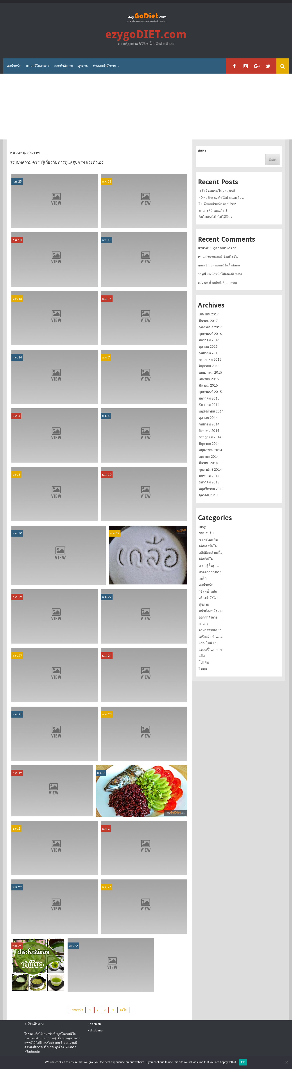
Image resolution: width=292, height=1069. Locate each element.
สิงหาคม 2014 (209, 430)
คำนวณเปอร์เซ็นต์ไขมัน (221, 257)
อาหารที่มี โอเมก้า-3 (213, 210)
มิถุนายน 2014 (209, 443)
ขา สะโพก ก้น (208, 539)
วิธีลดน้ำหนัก (208, 591)
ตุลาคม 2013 (208, 495)
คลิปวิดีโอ (206, 559)
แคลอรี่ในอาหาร (37, 66)
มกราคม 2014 (209, 476)
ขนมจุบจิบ (206, 533)
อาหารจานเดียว (210, 630)
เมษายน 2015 (209, 379)
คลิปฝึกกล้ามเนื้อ (210, 552)
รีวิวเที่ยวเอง (35, 1024)
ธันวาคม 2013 (209, 482)
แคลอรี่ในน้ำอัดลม (227, 265)
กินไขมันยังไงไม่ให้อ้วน (215, 217)
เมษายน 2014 (209, 456)
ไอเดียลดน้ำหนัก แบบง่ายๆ (217, 204)
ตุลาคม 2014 (208, 418)
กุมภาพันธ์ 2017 (210, 327)
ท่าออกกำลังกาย (104, 66)
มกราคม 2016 (209, 340)
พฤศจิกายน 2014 (211, 411)
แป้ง (202, 656)
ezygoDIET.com (146, 34)
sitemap (95, 1024)
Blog (202, 527)
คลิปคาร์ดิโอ (208, 546)
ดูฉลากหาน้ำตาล (224, 248)
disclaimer (97, 1030)
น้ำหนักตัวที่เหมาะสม (223, 282)
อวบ (200, 282)
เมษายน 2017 (209, 314)
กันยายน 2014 (209, 424)
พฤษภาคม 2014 (210, 450)
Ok (243, 1062)
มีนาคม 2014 (208, 463)
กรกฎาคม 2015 (210, 359)
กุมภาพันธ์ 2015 (210, 392)
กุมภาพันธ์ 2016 (210, 334)
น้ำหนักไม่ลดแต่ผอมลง (226, 274)
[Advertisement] (146, 106)
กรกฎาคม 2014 (210, 437)
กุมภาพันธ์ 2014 (210, 469)
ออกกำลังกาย (63, 66)
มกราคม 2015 (209, 398)
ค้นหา (202, 150)
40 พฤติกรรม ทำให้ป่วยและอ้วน (221, 197)
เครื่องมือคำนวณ (210, 637)
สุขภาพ (83, 66)
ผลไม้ (203, 578)
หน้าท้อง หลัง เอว (210, 611)
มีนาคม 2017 (208, 321)
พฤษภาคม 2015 (210, 372)
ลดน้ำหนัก (14, 66)
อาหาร (203, 624)
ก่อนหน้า (77, 1010)
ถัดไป (123, 1010)
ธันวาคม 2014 (209, 405)
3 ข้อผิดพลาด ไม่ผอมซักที (217, 191)
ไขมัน (203, 669)
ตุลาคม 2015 (208, 347)
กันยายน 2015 (209, 353)
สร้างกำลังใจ (208, 598)
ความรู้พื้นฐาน (209, 565)
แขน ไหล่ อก (208, 643)
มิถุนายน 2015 (209, 366)
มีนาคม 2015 (208, 385)
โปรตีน (204, 662)
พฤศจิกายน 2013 (211, 489)
